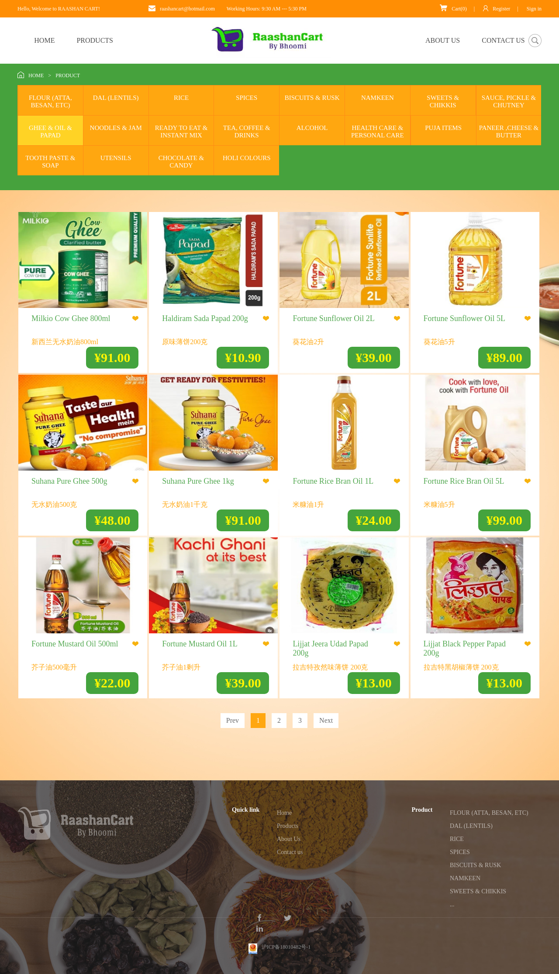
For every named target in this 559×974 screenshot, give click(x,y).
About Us (288, 839)
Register (496, 8)
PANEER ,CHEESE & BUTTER (509, 131)
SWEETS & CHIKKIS (443, 101)
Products (287, 826)
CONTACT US (503, 40)
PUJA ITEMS (443, 127)
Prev (232, 720)
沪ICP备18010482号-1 (286, 939)
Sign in (534, 9)
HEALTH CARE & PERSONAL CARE (377, 131)
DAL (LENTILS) (116, 97)
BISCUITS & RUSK (312, 97)
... (452, 904)
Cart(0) (453, 8)
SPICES (246, 97)
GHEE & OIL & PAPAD (50, 131)
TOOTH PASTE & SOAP (50, 161)
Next (326, 720)
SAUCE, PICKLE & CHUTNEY (509, 101)
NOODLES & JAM (116, 127)
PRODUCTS (94, 40)
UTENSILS (115, 157)
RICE (181, 97)
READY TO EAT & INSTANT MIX (181, 131)
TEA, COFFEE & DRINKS (246, 131)
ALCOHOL (312, 127)
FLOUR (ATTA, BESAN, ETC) (50, 101)
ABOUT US (442, 40)
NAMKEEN (377, 97)
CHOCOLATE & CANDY (181, 161)
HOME (44, 40)
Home (284, 813)
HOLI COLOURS (247, 157)
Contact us (290, 852)
